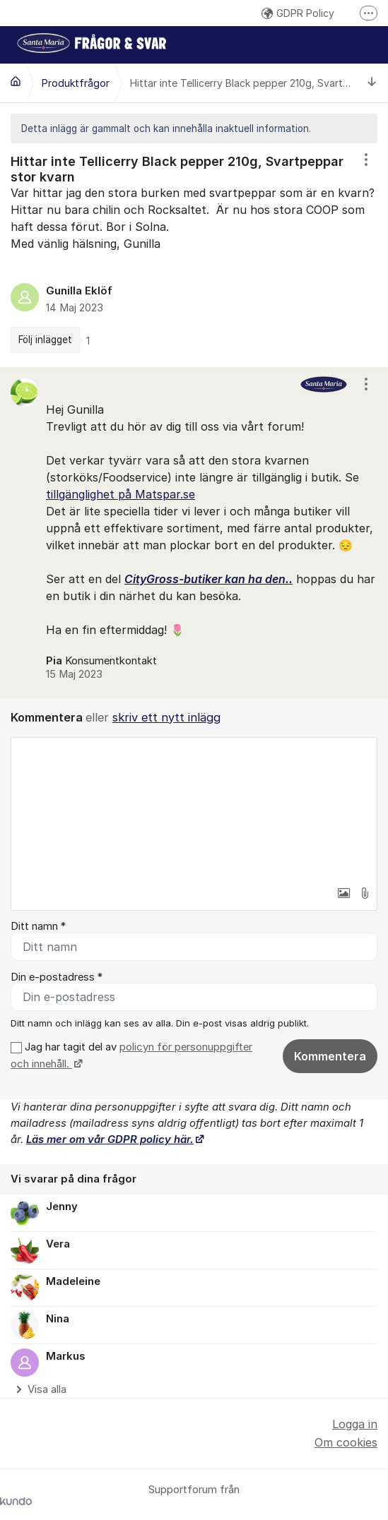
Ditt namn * (38, 926)
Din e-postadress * (56, 977)
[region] (194, 255)
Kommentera (330, 1056)
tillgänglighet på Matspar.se (120, 494)
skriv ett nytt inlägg (166, 717)
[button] (343, 893)
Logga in (354, 1424)
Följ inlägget (45, 339)
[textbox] (194, 808)
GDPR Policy (297, 13)
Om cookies (345, 1442)
